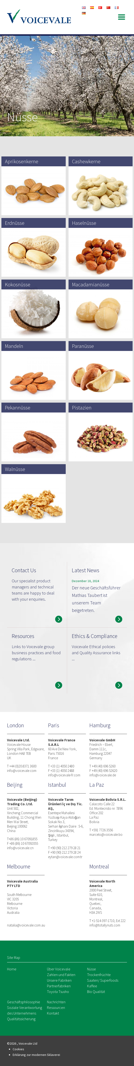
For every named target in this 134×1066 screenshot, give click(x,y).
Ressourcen (56, 1007)
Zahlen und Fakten (61, 974)
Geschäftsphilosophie (23, 1002)
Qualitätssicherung (21, 1018)
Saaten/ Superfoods (102, 980)
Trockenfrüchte (99, 974)
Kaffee (92, 986)
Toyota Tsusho (58, 991)
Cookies (18, 1049)
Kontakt (53, 1013)
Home (11, 969)
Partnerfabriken (59, 986)
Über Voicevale (58, 969)
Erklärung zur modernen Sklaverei (36, 1055)
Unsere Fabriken (59, 980)
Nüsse (91, 969)
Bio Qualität (96, 991)
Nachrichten (56, 1002)
